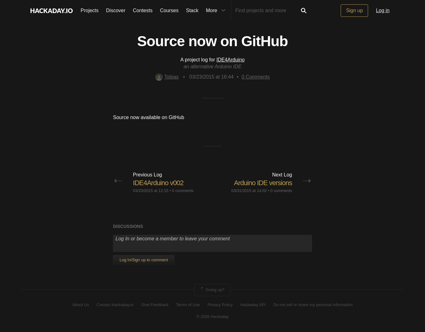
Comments (256, 76)
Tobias (167, 76)
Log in (383, 10)
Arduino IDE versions (263, 183)
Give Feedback (154, 304)
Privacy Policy (220, 304)
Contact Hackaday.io (115, 304)
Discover (115, 10)
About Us (80, 304)
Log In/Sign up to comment (143, 259)
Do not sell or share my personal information (313, 304)
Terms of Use (188, 304)
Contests (142, 10)
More (217, 10)
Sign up (354, 10)
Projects (90, 10)
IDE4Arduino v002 (158, 183)
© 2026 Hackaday (212, 316)
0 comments (183, 190)
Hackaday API (253, 304)
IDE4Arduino (230, 59)
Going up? (211, 289)
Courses (169, 10)
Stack (192, 10)
